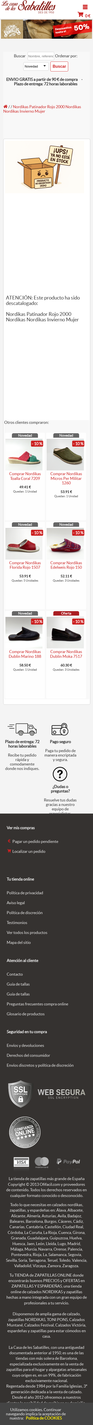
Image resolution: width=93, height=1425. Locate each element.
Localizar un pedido (26, 851)
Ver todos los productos (27, 932)
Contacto (15, 974)
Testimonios (17, 922)
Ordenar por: (66, 56)
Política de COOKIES (44, 1418)
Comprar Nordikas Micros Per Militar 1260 (66, 478)
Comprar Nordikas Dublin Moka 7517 (66, 654)
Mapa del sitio (19, 942)
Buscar (20, 56)
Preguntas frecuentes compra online (37, 1004)
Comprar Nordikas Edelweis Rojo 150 (66, 565)
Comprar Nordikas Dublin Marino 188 (25, 654)
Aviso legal (16, 902)
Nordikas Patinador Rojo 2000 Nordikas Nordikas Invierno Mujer (42, 108)
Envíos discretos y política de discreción (40, 1065)
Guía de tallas (18, 984)
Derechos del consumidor (28, 1055)
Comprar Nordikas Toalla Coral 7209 (25, 476)
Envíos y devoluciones (25, 1045)
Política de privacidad (25, 893)
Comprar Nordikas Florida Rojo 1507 (25, 565)
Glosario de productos (26, 1014)
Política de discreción (25, 912)
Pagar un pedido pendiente (32, 841)
